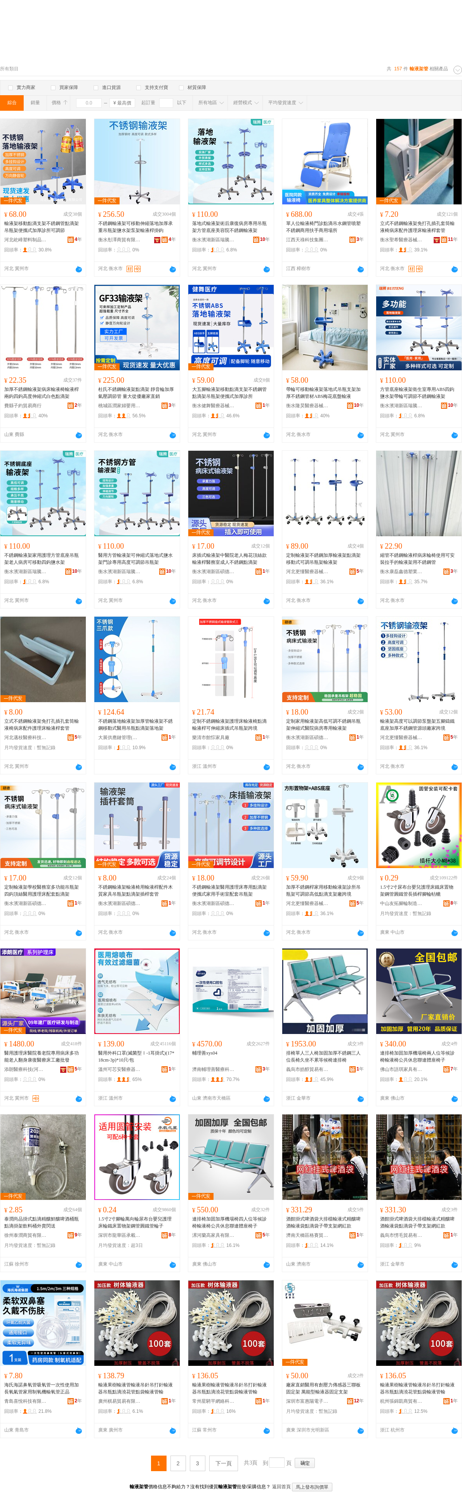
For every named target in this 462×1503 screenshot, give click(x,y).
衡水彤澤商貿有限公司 (119, 239)
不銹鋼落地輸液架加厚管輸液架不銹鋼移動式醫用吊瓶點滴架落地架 (135, 724)
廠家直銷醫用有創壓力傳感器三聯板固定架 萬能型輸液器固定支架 (323, 1388)
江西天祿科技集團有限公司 (307, 239)
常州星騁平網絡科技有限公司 (213, 1401)
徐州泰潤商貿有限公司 (25, 1235)
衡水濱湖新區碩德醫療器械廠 (213, 571)
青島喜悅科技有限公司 (25, 1401)
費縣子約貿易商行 (23, 405)
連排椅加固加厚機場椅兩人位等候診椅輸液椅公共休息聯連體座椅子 (417, 1056)
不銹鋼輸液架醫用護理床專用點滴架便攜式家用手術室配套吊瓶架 (229, 890)
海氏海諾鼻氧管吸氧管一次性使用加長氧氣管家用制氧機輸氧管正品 (41, 1388)
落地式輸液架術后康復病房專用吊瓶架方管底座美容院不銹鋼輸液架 (229, 227)
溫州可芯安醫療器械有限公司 (119, 1069)
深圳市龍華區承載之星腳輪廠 (119, 1235)
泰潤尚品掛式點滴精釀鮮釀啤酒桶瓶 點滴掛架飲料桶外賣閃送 (41, 1222)
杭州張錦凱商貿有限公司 (401, 1401)
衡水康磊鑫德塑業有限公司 (401, 571)
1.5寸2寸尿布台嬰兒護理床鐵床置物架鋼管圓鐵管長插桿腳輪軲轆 (416, 890)
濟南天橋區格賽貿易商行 (307, 1235)
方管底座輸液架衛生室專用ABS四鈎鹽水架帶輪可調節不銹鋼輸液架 (417, 393)
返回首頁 (281, 1486)
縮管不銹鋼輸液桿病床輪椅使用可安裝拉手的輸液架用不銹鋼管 (417, 559)
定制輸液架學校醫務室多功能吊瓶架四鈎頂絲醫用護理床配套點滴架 (41, 890)
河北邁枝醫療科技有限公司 (25, 737)
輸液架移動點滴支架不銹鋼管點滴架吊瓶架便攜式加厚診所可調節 (41, 227)
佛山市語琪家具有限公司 (401, 1069)
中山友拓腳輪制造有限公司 (401, 903)
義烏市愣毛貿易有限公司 (401, 1235)
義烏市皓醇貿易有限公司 (307, 1069)
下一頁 (223, 1463)
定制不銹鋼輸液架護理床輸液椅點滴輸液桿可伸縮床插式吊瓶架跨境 (229, 724)
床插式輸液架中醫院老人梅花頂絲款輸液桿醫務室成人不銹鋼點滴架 (229, 559)
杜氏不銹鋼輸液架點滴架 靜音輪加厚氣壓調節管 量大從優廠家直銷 (136, 393)
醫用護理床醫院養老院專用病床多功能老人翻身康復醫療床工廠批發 (41, 1056)
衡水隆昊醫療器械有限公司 (307, 405)
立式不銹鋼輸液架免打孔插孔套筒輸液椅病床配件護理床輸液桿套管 (417, 227)
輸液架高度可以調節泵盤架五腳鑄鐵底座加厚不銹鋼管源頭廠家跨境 (417, 724)
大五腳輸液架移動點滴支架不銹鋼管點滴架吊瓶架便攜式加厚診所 (229, 393)
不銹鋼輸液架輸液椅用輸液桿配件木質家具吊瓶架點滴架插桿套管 (135, 890)
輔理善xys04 (204, 1053)
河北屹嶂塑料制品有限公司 (25, 239)
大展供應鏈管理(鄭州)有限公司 (119, 737)
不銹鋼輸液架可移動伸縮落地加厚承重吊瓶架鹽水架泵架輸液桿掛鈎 (135, 227)
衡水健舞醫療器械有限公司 (213, 405)
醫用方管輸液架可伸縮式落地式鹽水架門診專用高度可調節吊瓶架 (135, 559)
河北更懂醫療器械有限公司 (307, 571)
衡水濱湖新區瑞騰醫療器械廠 (213, 239)
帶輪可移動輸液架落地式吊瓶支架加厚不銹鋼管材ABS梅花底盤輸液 (323, 393)
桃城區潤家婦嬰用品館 (119, 405)
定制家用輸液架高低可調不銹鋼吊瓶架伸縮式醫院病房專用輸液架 (323, 724)
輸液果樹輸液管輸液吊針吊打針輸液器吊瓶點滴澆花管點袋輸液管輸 (135, 1388)
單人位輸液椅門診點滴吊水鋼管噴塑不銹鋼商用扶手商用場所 (323, 227)
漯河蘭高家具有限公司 (213, 1235)
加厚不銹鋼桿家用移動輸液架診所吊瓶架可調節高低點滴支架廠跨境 (323, 890)
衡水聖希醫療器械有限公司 (401, 239)
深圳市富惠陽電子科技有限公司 (307, 1401)
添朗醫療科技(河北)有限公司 (25, 1069)
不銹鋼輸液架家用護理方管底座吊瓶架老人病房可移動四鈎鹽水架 (41, 559)
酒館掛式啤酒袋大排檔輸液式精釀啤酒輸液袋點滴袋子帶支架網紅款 (323, 1222)
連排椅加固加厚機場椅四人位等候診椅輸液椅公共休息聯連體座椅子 (229, 1222)
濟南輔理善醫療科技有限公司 (213, 1069)
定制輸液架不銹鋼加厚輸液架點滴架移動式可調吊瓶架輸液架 (323, 559)
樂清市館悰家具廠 (210, 737)
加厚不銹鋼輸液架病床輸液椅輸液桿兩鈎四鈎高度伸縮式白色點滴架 (41, 393)
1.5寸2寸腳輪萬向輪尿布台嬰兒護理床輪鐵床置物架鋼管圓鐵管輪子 (135, 1222)
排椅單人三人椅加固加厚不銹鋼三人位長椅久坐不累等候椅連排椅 (323, 1056)
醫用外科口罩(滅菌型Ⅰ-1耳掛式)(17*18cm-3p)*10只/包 (136, 1056)
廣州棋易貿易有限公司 (119, 1401)
